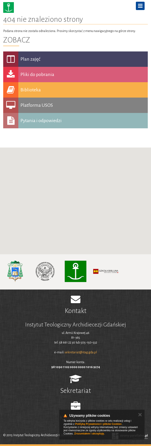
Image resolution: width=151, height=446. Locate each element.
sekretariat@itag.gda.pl (81, 352)
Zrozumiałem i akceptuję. (89, 433)
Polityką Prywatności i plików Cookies (98, 424)
